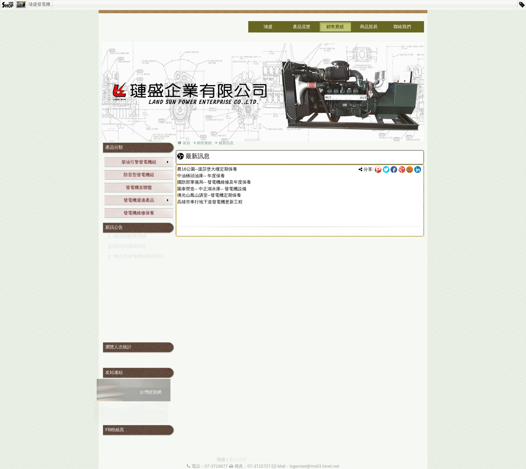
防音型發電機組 (139, 174)
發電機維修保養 (139, 212)
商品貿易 (368, 26)
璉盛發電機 (39, 4)
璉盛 (268, 26)
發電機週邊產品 (146, 200)
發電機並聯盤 (139, 187)
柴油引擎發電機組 (145, 161)
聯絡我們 (402, 26)
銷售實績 (335, 26)
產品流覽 (301, 26)
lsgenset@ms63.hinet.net (314, 466)
